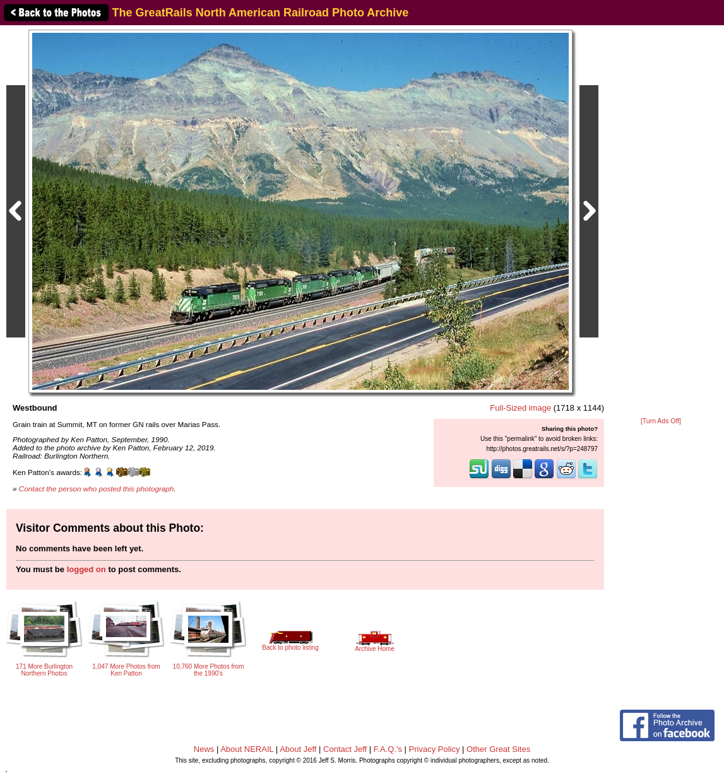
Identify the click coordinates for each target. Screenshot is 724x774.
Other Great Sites (498, 749)
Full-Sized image (520, 408)
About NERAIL (246, 749)
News (204, 749)
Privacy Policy (434, 749)
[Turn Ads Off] (661, 421)
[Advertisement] (660, 222)
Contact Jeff (345, 749)
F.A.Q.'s (388, 749)
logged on (86, 569)
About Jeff (298, 749)
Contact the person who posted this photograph (96, 488)
